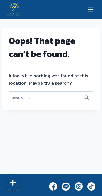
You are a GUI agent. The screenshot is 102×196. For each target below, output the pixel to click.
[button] (12, 182)
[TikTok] (91, 186)
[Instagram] (79, 186)
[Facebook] (53, 186)
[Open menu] (90, 9)
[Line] (66, 186)
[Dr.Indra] (14, 9)
